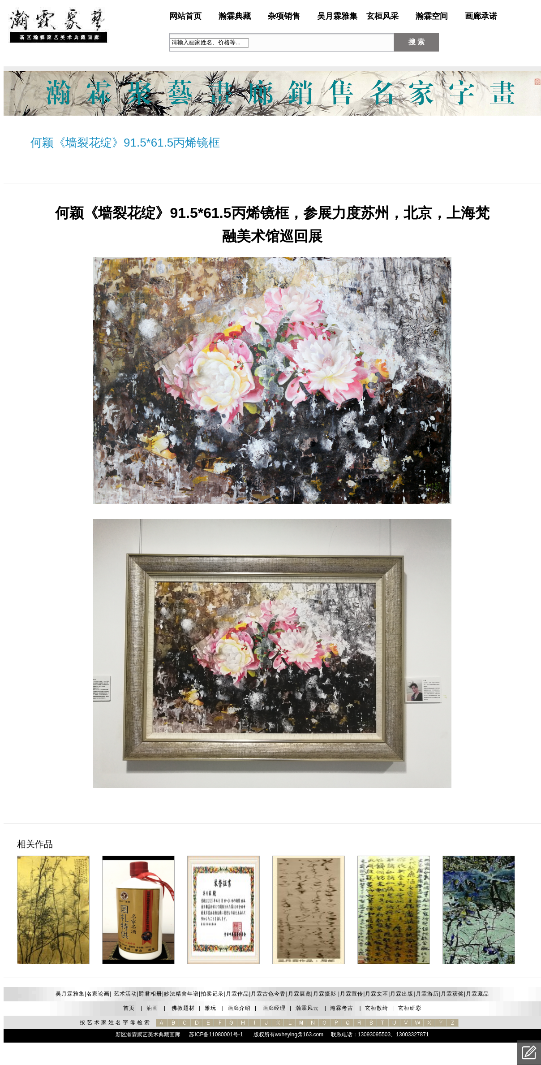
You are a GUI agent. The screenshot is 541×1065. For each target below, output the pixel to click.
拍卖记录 (212, 994)
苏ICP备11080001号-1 (215, 1034)
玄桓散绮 (376, 1008)
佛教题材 (183, 1008)
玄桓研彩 (409, 1008)
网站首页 (185, 16)
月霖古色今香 (268, 994)
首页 (129, 1008)
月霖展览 (299, 994)
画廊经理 (274, 1008)
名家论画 (98, 994)
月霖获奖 (452, 994)
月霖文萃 (376, 994)
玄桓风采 (382, 16)
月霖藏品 (477, 994)
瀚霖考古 (341, 1008)
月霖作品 (237, 994)
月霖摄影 (324, 994)
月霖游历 (427, 994)
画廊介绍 (239, 1008)
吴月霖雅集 (337, 16)
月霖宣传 (351, 994)
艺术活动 (124, 994)
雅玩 (210, 1008)
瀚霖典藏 (235, 16)
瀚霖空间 (432, 16)
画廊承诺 (481, 16)
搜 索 (416, 42)
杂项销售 (284, 16)
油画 (152, 1008)
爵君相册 (150, 994)
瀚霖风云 (307, 1008)
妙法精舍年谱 (181, 994)
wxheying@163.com (299, 1034)
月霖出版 (401, 994)
